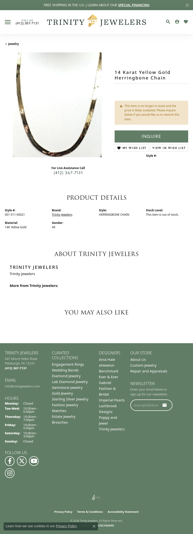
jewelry (13, 44)
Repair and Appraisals (148, 371)
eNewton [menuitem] (106, 365)
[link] (27, 22)
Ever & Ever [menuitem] (108, 376)
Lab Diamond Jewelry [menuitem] (70, 381)
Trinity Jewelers (62, 215)
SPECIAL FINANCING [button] (133, 5)
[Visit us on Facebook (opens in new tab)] (10, 461)
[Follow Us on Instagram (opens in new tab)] (10, 473)
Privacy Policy (63, 511)
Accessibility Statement (123, 511)
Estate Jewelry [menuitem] (63, 416)
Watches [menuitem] (59, 410)
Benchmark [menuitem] (109, 371)
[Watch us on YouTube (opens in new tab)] (34, 461)
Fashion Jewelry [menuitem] (65, 404)
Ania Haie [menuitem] (107, 359)
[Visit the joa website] (96, 497)
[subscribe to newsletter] (164, 405)
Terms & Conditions (90, 511)
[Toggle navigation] (7, 22)
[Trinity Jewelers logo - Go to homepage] (96, 22)
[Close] (187, 5)
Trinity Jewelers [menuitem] (112, 429)
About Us (138, 359)
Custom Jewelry (143, 365)
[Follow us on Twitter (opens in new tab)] (22, 461)
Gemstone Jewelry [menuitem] (67, 387)
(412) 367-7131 (68, 172)
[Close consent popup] (94, 526)
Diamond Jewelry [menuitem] (66, 375)
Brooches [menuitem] (60, 422)
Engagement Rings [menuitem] (68, 364)
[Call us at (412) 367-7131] (16, 368)
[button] (168, 21)
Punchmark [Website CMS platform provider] (105, 525)
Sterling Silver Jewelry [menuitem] (70, 399)
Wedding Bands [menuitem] (65, 370)
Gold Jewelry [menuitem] (62, 393)
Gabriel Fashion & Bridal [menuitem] (107, 388)
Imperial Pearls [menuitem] (112, 400)
